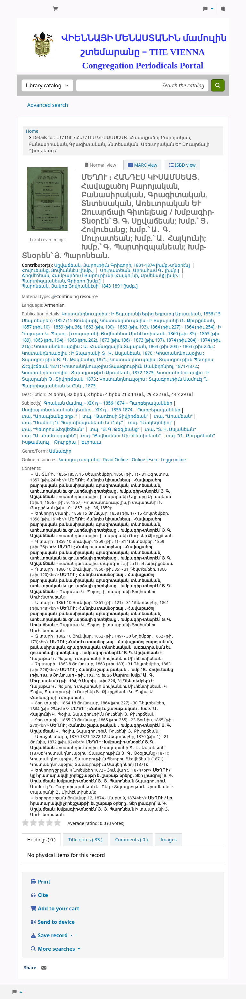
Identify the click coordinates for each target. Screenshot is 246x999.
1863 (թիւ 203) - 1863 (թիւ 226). (181, 346)
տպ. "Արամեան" (173, 416)
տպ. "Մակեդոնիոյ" (150, 422)
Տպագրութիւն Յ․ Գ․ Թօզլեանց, (58, 359)
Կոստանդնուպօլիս (85, 366)
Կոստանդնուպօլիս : (58, 346)
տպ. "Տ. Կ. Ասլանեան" (170, 429)
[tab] (85, 839)
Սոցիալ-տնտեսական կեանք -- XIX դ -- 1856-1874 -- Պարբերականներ (101, 410)
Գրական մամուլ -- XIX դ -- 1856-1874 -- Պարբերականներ (108, 403)
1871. (101, 359)
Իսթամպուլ (35, 442)
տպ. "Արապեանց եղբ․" (49, 416)
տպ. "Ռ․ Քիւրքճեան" (190, 435)
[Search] (218, 85)
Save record (49, 935)
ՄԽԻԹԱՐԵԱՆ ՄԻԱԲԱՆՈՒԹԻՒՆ (34, 9)
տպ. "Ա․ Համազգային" (49, 435)
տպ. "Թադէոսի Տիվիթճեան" (115, 416)
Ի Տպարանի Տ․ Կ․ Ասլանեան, (106, 353)
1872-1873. (143, 372)
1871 (55, 366)
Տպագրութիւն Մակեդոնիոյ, (141, 366)
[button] (55, 9)
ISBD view (182, 165)
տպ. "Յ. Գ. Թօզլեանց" (114, 429)
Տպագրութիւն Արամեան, (101, 372)
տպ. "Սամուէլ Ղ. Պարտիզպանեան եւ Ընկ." (72, 422)
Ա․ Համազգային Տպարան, (115, 346)
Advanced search (47, 104)
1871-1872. (187, 366)
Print (40, 881)
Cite (39, 895)
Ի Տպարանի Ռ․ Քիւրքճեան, (182, 320)
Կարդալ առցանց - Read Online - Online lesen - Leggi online (122, 459)
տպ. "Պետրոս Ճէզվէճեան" (53, 429)
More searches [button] (53, 948)
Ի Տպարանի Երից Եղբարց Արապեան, (156, 314)
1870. (148, 353)
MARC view (142, 165)
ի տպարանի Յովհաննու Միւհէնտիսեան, (118, 333)
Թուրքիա (65, 442)
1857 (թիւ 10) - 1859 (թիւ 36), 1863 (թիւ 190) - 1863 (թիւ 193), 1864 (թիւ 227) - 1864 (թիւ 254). (119, 327)
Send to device (52, 921)
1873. (91, 379)
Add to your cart (54, 908)
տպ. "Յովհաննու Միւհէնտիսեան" (121, 435)
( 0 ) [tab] (41, 839)
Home (32, 131)
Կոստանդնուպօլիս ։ (86, 314)
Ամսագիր (60, 451)
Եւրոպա (91, 442)
